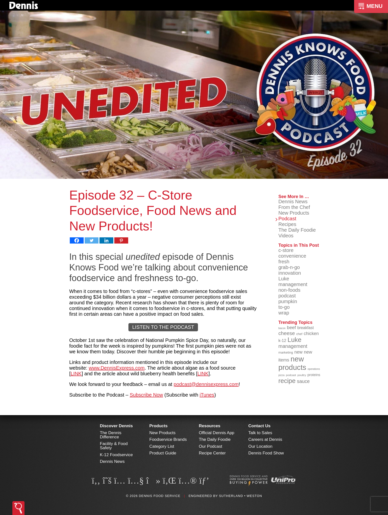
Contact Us (259, 426)
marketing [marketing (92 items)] (285, 352)
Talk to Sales (260, 432)
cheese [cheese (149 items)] (286, 333)
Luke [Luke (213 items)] (294, 339)
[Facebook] (77, 240)
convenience (292, 256)
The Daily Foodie (297, 230)
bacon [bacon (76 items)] (282, 328)
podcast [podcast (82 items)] (291, 375)
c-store (285, 250)
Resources (209, 426)
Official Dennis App (216, 432)
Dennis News (293, 201)
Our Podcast (210, 446)
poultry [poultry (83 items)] (301, 375)
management (292, 284)
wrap (283, 312)
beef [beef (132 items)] (291, 327)
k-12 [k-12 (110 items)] (282, 340)
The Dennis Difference (110, 434)
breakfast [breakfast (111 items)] (305, 327)
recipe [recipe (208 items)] (287, 380)
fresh (283, 261)
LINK (76, 373)
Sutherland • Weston (240, 496)
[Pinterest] (121, 240)
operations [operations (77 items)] (314, 368)
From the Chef (294, 207)
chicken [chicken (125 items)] (311, 333)
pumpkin (287, 301)
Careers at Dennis (265, 439)
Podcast (287, 218)
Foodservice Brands (168, 439)
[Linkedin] (106, 240)
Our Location (260, 446)
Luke (283, 278)
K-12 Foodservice (116, 454)
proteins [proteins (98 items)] (314, 375)
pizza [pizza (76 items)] (281, 375)
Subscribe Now (146, 395)
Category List (161, 446)
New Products (293, 213)
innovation (289, 273)
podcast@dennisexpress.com (206, 384)
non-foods (289, 290)
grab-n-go (289, 267)
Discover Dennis (116, 426)
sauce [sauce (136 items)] (303, 381)
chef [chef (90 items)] (299, 334)
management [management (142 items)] (292, 346)
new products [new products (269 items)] (292, 363)
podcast (287, 295)
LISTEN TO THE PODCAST (163, 327)
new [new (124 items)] (298, 352)
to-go (284, 307)
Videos (285, 235)
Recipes (287, 224)
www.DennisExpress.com (117, 368)
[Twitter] (91, 240)
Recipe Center (212, 453)
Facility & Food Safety (114, 445)
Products (158, 426)
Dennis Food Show (266, 453)
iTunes (207, 395)
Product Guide (162, 453)
